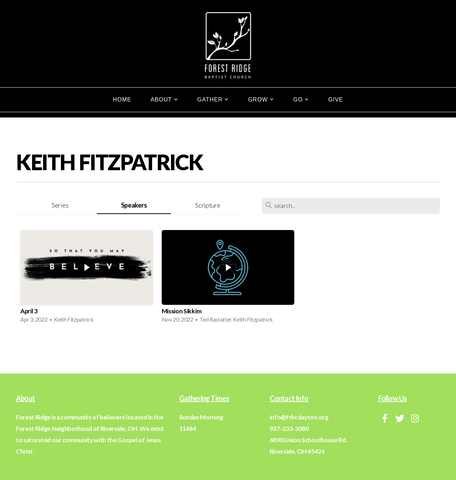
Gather (213, 99)
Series (60, 205)
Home (122, 99)
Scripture (207, 205)
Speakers (134, 205)
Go (301, 99)
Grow (261, 99)
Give (335, 99)
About (164, 99)
